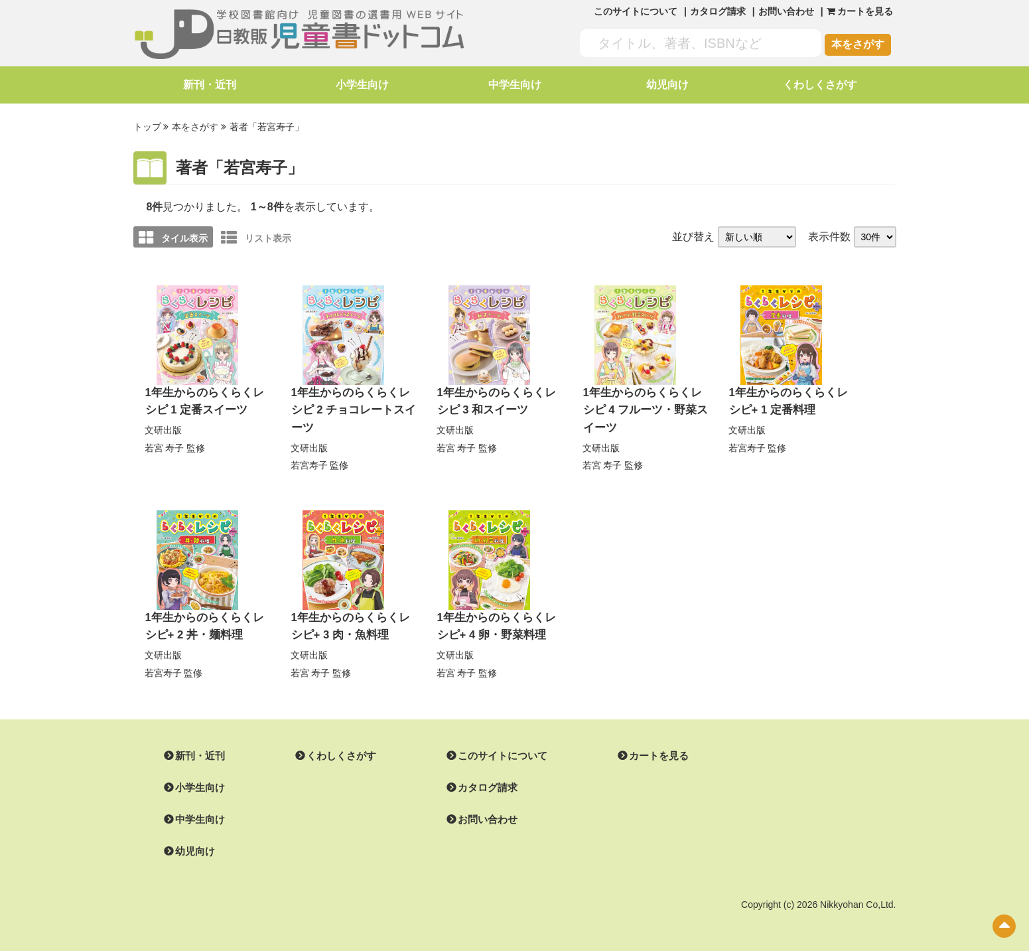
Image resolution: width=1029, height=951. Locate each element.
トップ (147, 126)
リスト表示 (256, 236)
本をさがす (857, 44)
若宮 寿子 (164, 444)
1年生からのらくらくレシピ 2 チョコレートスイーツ (352, 408)
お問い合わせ (786, 11)
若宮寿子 (309, 462)
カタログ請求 (718, 11)
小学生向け (362, 84)
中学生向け (514, 84)
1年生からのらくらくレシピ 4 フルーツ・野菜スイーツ (644, 408)
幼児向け (667, 84)
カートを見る (643, 751)
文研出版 (163, 427)
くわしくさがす (820, 84)
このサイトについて (635, 11)
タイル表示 (173, 236)
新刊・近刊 (209, 84)
